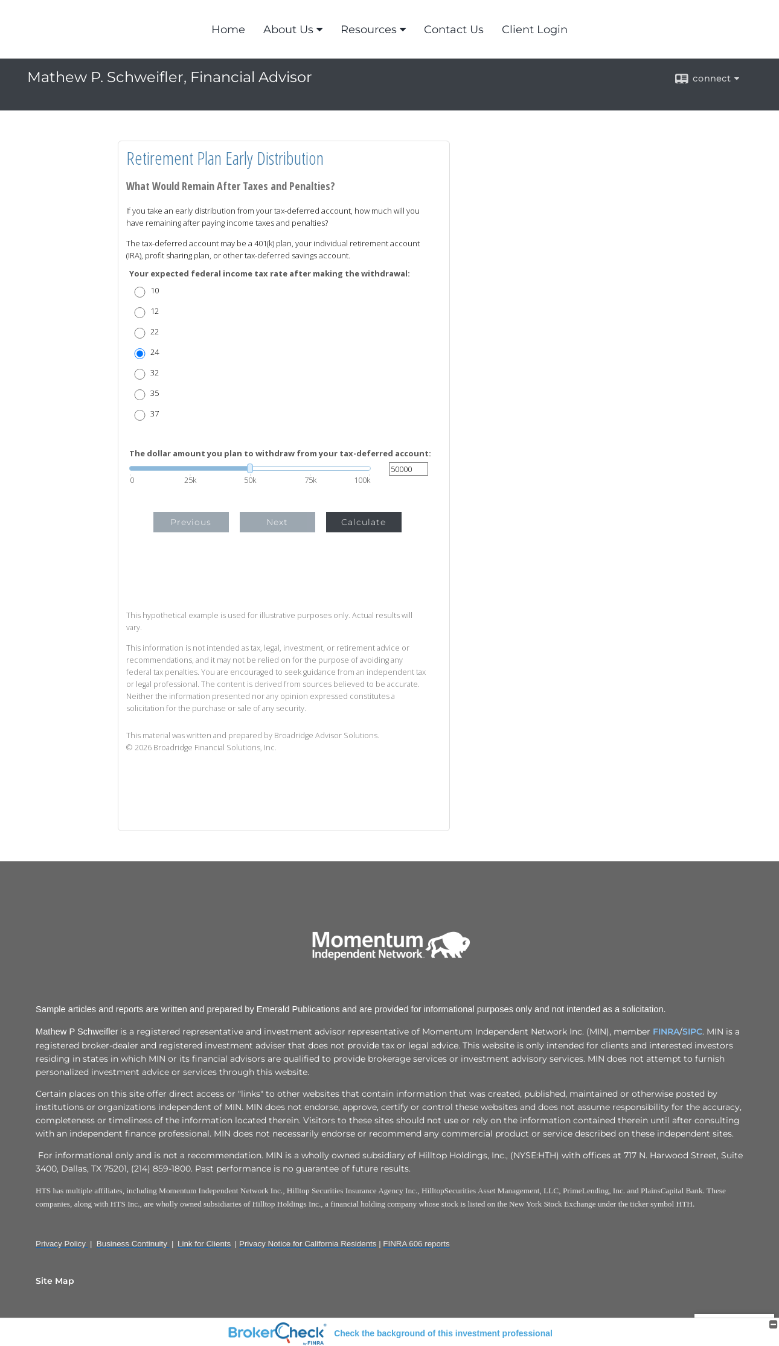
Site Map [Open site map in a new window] (55, 1280)
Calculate (363, 522)
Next (277, 522)
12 (154, 311)
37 (154, 414)
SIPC (692, 1031)
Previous (190, 522)
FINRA (666, 1031)
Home (228, 29)
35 (154, 393)
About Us (288, 29)
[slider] (250, 468)
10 (154, 291)
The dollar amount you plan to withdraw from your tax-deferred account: (280, 454)
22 (154, 332)
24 (154, 352)
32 (154, 373)
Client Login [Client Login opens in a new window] (535, 29)
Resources (369, 29)
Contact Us (454, 29)
